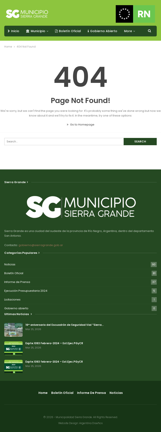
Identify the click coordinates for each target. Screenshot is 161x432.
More (128, 31)
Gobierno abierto (16, 308)
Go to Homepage (80, 125)
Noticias (9, 264)
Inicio (13, 31)
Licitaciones (12, 299)
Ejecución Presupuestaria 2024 (25, 291)
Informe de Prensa (17, 282)
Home (43, 393)
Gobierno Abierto (102, 31)
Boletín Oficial (68, 31)
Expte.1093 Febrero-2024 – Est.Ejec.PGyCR (54, 343)
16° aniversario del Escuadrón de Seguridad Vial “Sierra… (64, 325)
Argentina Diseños (91, 423)
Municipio (35, 31)
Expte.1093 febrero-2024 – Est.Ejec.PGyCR (54, 361)
